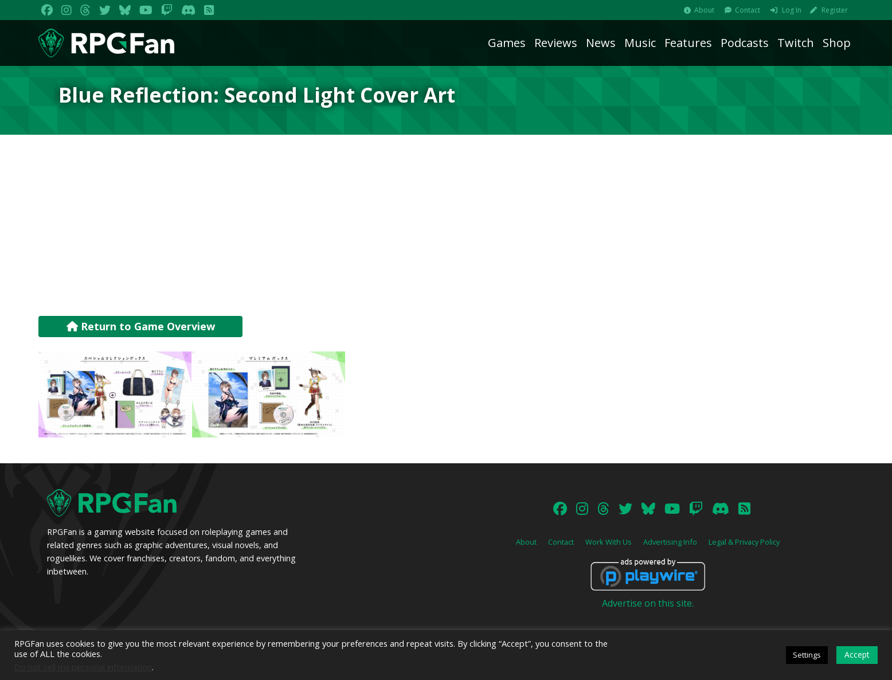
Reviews (555, 42)
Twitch (795, 42)
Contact (747, 10)
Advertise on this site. (648, 603)
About (704, 10)
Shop (837, 42)
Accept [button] (857, 654)
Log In (791, 10)
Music (640, 42)
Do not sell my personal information (83, 667)
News (601, 42)
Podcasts (745, 42)
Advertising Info (670, 542)
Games (507, 42)
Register (834, 10)
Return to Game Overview (140, 326)
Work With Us (608, 542)
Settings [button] (807, 655)
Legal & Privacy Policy (744, 542)
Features (688, 42)
